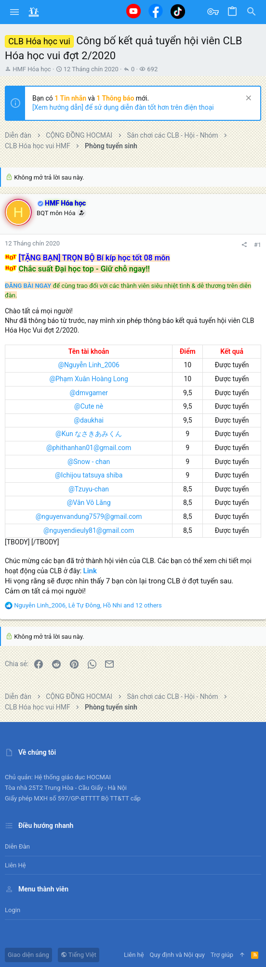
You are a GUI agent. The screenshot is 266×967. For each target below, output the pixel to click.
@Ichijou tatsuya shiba (89, 475)
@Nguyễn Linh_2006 (88, 365)
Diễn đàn (17, 846)
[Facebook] (156, 11)
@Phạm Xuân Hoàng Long (88, 379)
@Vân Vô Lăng (89, 502)
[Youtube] (133, 11)
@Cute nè (88, 406)
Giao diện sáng (28, 954)
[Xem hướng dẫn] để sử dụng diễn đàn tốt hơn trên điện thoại (123, 107)
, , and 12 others (87, 605)
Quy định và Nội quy (177, 954)
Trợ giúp (222, 954)
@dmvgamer (88, 393)
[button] (15, 12)
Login (12, 910)
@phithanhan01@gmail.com (88, 447)
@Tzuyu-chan (88, 489)
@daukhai (89, 420)
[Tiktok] (178, 11)
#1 (257, 244)
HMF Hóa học (32, 69)
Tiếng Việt (78, 954)
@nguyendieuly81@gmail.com (88, 530)
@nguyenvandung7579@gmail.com (89, 516)
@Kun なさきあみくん (88, 434)
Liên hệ (15, 865)
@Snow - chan (88, 461)
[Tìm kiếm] (251, 12)
